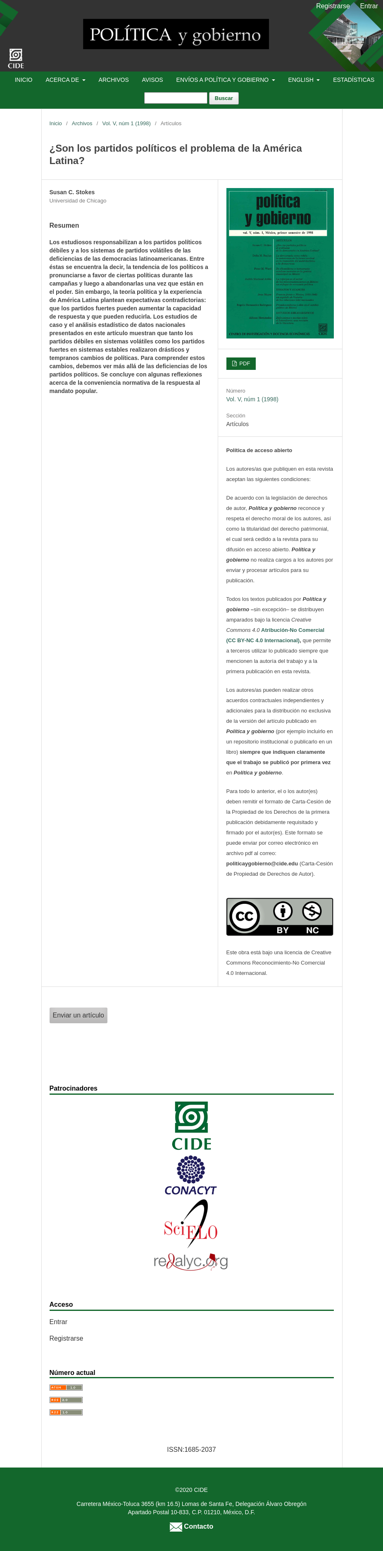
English (301, 79)
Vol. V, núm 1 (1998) (126, 123)
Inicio (24, 79)
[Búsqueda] (175, 98)
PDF (244, 363)
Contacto (191, 1526)
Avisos (152, 79)
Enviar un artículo (79, 1015)
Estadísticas (353, 79)
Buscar (224, 98)
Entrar (369, 6)
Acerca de (63, 79)
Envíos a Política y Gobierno (223, 79)
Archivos (114, 79)
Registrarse (333, 6)
